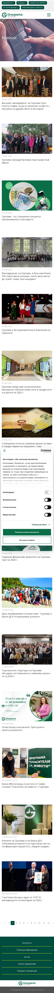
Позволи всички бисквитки (27, 532)
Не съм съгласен (27, 540)
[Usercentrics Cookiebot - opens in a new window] (40, 450)
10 (39, 923)
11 (44, 923)
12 (48, 923)
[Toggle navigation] (49, 15)
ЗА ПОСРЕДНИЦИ (10, 7)
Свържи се (7, 3)
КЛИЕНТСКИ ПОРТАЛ (38, 3)
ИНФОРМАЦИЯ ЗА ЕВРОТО (32, 7)
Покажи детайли (39, 525)
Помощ (21, 3)
